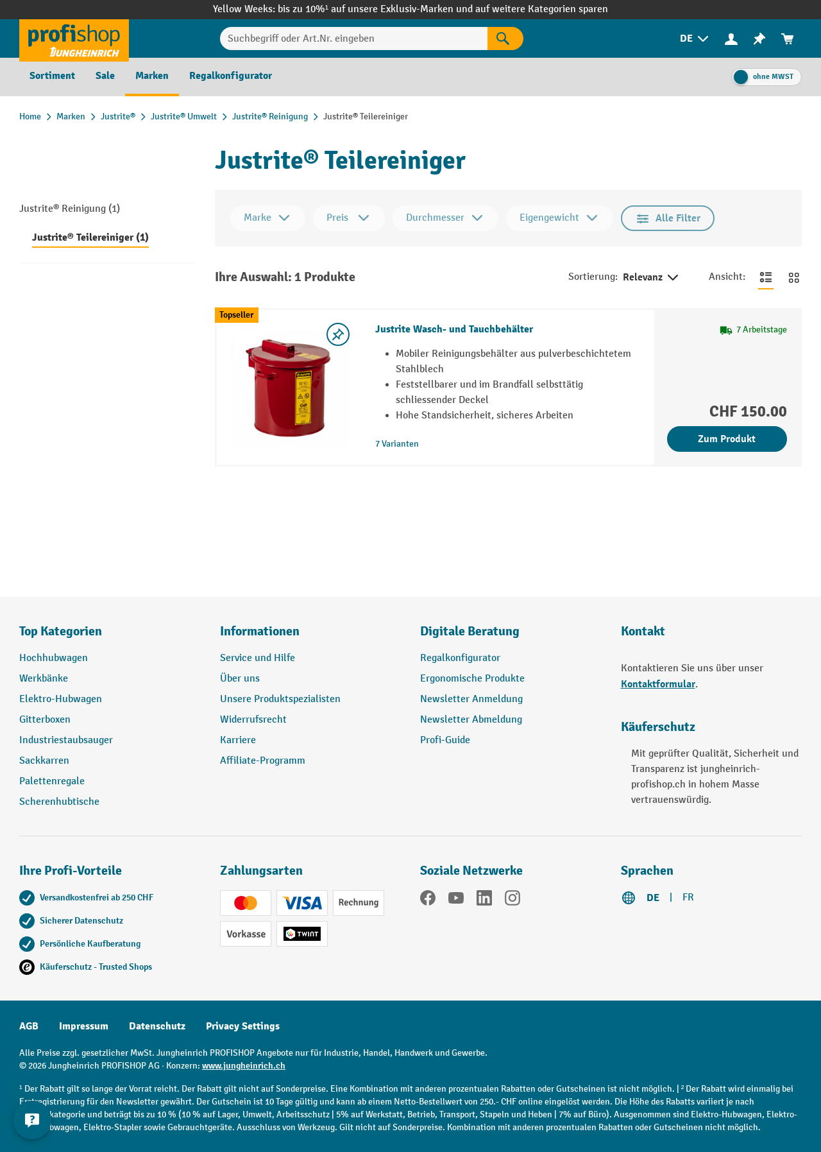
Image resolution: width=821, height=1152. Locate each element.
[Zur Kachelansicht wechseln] (794, 277)
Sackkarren (44, 761)
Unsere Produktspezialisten (280, 699)
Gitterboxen (45, 720)
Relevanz (652, 278)
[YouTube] (456, 900)
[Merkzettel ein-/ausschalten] (338, 334)
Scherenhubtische (59, 802)
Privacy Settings (243, 1026)
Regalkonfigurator (460, 658)
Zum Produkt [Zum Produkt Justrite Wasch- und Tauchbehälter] (727, 439)
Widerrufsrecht (253, 720)
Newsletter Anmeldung (471, 699)
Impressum (83, 1026)
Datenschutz (157, 1026)
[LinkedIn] (484, 900)
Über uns (240, 679)
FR (688, 897)
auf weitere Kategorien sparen (541, 9)
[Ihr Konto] (731, 38)
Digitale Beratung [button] (470, 631)
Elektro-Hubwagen (60, 699)
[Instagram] (512, 900)
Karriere (238, 740)
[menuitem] (695, 39)
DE (653, 897)
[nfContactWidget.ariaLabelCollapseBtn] (32, 1120)
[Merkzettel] (759, 39)
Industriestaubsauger (66, 740)
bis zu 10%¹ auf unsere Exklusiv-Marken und (376, 9)
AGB (28, 1026)
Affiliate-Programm (262, 761)
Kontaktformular (658, 684)
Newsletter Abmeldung (471, 720)
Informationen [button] (260, 631)
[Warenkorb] (788, 39)
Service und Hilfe (257, 658)
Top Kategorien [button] (60, 631)
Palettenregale (52, 781)
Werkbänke (43, 679)
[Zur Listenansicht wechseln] (766, 277)
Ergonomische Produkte (472, 679)
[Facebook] (428, 900)
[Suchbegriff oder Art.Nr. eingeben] (353, 38)
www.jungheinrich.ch (243, 1065)
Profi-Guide (445, 740)
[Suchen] (505, 38)
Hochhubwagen (53, 658)
